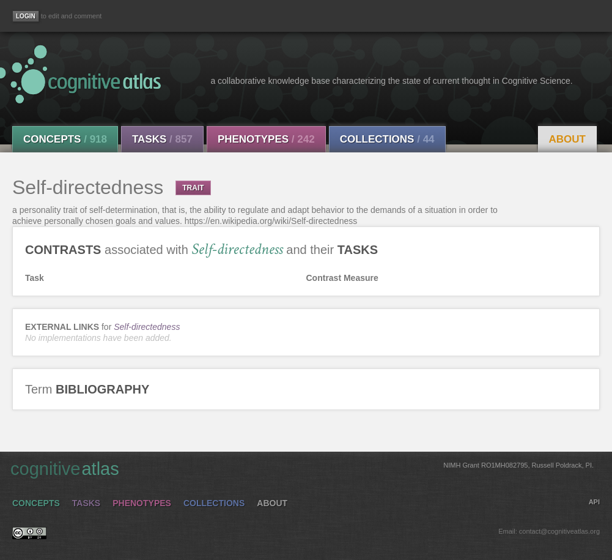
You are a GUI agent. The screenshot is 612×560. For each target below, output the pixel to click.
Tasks (162, 139)
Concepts (65, 139)
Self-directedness (147, 327)
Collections (387, 139)
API (594, 502)
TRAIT (193, 188)
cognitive (302, 468)
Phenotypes (266, 139)
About (567, 139)
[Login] (25, 16)
